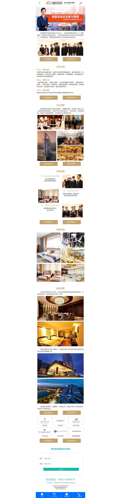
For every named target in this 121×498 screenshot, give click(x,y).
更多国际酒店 (76, 436)
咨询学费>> (71, 59)
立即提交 (61, 469)
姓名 (41, 458)
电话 (41, 464)
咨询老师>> (48, 59)
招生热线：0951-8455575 (60, 479)
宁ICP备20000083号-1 (60, 487)
